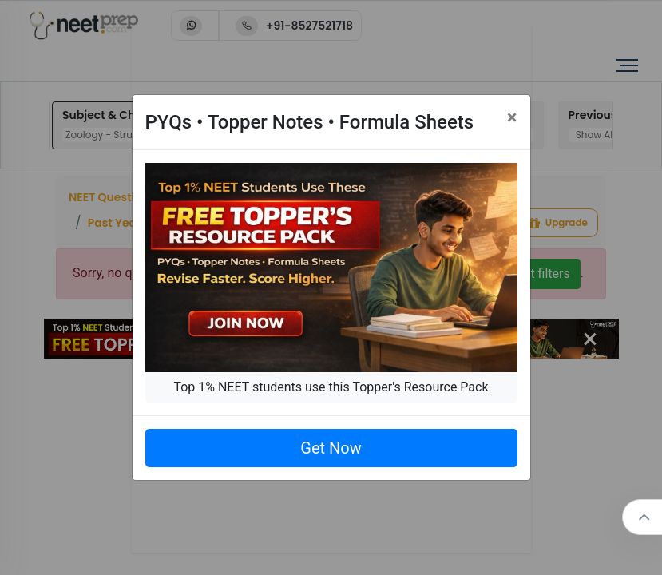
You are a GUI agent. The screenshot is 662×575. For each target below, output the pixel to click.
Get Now (330, 448)
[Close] (512, 117)
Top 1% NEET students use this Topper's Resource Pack (330, 387)
